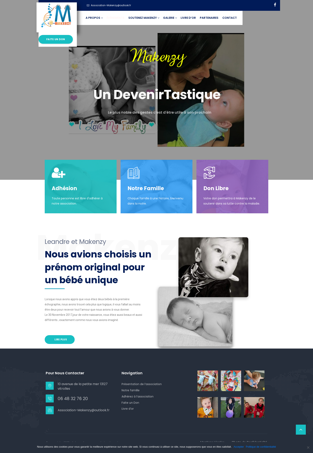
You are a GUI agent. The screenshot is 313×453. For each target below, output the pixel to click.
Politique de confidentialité (261, 446)
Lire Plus (60, 339)
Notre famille (131, 390)
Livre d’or (128, 409)
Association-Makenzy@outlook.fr (84, 410)
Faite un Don (130, 403)
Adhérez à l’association (138, 396)
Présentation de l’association (142, 384)
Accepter (239, 446)
